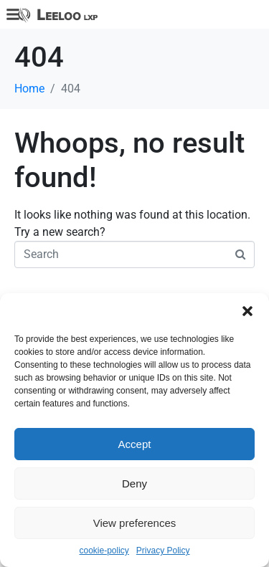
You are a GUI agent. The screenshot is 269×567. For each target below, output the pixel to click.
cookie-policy (103, 551)
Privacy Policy (163, 551)
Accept (134, 444)
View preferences (134, 523)
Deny (134, 483)
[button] (247, 311)
